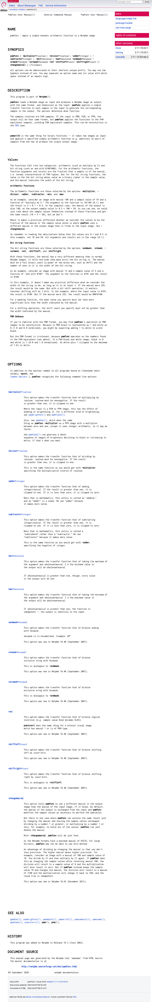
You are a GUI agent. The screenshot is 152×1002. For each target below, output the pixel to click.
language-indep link (126, 18)
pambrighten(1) (37, 414)
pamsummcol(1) (82, 919)
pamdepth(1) (49, 919)
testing (119, 52)
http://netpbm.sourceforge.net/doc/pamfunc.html (49, 966)
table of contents (126, 35)
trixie (118, 48)
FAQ (40, 5)
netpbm (22, 9)
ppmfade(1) (35, 434)
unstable (13, 9)
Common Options (18, 376)
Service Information (55, 5)
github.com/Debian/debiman (38, 997)
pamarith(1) (65, 919)
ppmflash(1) (58, 414)
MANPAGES (13, 1)
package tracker (124, 23)
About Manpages (27, 5)
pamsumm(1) (99, 919)
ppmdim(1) (41, 420)
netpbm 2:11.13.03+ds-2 (57, 982)
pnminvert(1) (32, 922)
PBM (17, 125)
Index (12, 5)
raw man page (123, 27)
